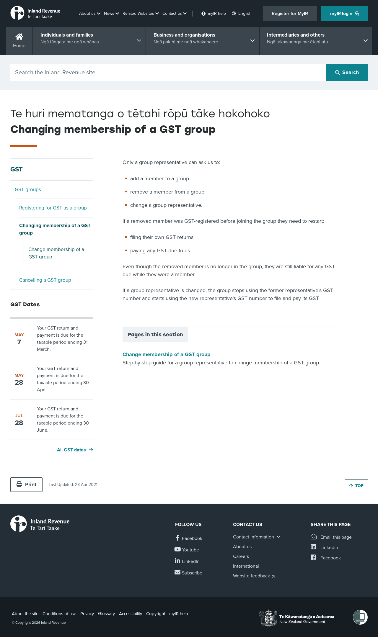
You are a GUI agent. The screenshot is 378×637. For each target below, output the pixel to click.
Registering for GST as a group (53, 208)
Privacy (87, 613)
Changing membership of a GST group (55, 229)
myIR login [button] (344, 14)
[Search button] (347, 72)
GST (16, 169)
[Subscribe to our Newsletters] (188, 573)
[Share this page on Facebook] (326, 558)
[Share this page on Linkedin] (324, 547)
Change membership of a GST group (56, 253)
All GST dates (71, 450)
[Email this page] (331, 537)
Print (26, 484)
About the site (25, 613)
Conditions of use (59, 613)
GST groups (28, 189)
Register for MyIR (290, 14)
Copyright (155, 613)
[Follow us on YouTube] (187, 550)
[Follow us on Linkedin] (187, 561)
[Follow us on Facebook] (188, 538)
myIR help (178, 613)
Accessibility (130, 613)
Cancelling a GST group (45, 280)
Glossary (106, 613)
